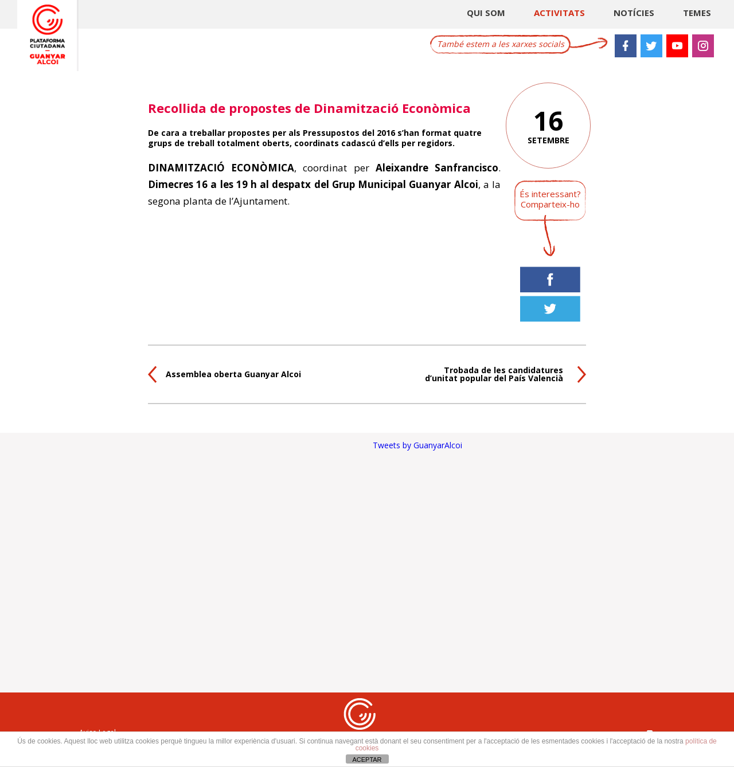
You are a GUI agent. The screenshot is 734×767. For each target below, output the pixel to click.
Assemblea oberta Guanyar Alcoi (233, 374)
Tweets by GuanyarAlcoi (417, 445)
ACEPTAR (366, 759)
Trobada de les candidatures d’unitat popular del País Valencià (494, 374)
